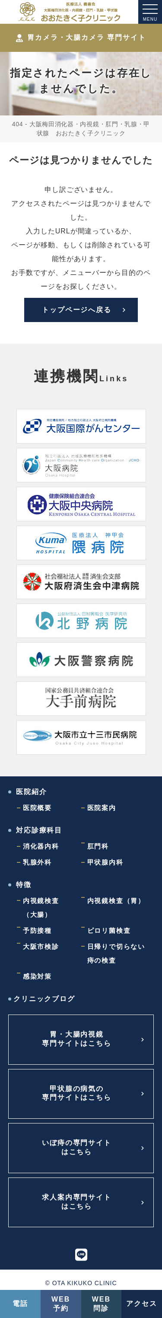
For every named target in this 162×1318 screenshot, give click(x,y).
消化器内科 (41, 846)
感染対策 (37, 976)
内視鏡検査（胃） (116, 900)
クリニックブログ (44, 998)
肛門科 (98, 846)
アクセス (141, 1303)
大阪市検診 (41, 946)
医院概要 (37, 807)
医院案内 (101, 807)
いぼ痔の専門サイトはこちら (76, 1147)
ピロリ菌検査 (109, 930)
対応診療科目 (39, 830)
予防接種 (37, 930)
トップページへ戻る (76, 309)
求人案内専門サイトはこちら (76, 1202)
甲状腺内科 (105, 862)
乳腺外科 (37, 862)
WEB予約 (60, 1304)
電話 (20, 1303)
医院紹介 (31, 791)
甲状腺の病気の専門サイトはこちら (76, 1093)
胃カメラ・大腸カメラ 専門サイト (81, 37)
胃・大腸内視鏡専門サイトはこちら (76, 1039)
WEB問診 (101, 1304)
